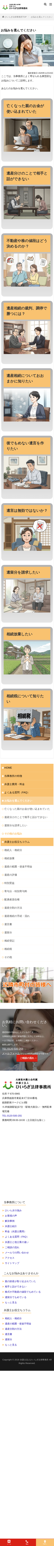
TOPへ (45, 1542)
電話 (27, 1542)
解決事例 (9, 1221)
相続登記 (9, 940)
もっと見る (11, 1302)
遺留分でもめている (15, 1297)
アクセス (9, 1258)
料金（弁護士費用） (15, 1231)
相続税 (8, 949)
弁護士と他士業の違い (17, 1242)
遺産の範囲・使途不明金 (18, 866)
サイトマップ (12, 1263)
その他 (8, 957)
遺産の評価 (10, 874)
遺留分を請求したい (23, 572)
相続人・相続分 (13, 850)
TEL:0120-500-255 (12, 1115)
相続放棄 (9, 858)
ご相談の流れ (27, 1058)
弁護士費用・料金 (14, 784)
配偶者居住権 (12, 899)
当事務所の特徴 (13, 776)
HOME (8, 767)
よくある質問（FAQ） (17, 792)
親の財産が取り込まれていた (20, 1281)
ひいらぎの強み (13, 1210)
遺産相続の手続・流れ (17, 916)
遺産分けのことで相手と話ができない (25, 817)
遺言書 (8, 924)
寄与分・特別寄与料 (15, 891)
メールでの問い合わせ (17, 1252)
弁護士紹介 (11, 1226)
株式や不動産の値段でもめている (23, 1292)
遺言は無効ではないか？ (27, 510)
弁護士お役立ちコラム (17, 841)
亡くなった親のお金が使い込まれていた (27, 809)
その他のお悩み (13, 833)
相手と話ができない (15, 1286)
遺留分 (8, 932)
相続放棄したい (19, 634)
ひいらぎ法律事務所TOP (16, 17)
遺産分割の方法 (13, 907)
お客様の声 (11, 1215)
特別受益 (9, 883)
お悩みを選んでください (41, 17)
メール (9, 1542)
